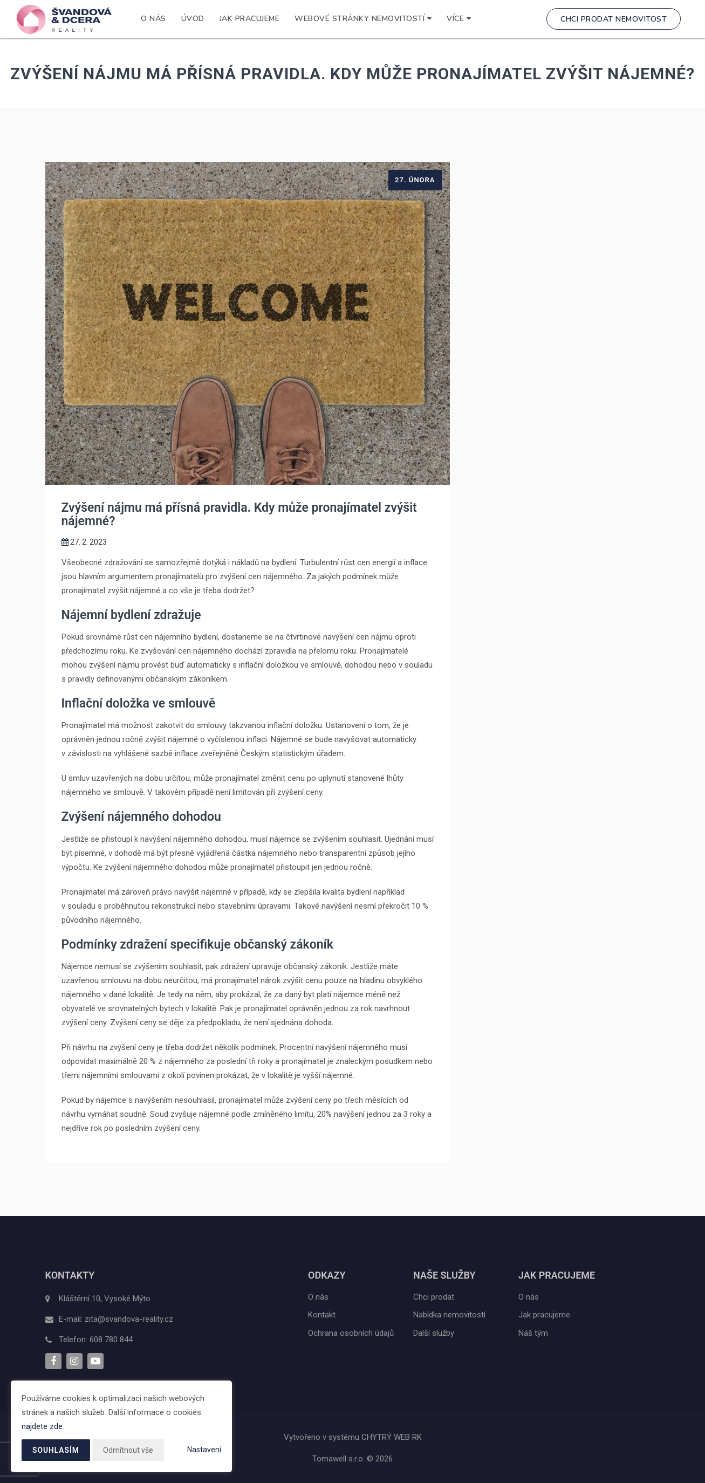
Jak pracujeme (250, 18)
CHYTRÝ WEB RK (391, 1437)
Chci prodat (433, 1297)
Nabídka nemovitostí (449, 1315)
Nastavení (204, 1449)
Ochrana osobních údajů (351, 1333)
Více (459, 18)
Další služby (433, 1333)
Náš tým (533, 1333)
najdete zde (42, 1426)
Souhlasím (56, 1450)
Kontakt (322, 1315)
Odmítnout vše (129, 1450)
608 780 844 (111, 1339)
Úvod (192, 18)
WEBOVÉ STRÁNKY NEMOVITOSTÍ (363, 18)
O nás (153, 18)
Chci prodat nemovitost (613, 19)
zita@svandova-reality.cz (129, 1319)
